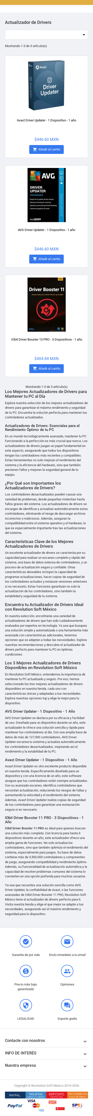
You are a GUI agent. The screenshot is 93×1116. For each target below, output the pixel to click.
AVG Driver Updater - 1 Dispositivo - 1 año (46, 230)
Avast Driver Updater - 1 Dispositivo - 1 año (46, 120)
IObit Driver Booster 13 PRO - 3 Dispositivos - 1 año (46, 339)
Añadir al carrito (46, 149)
